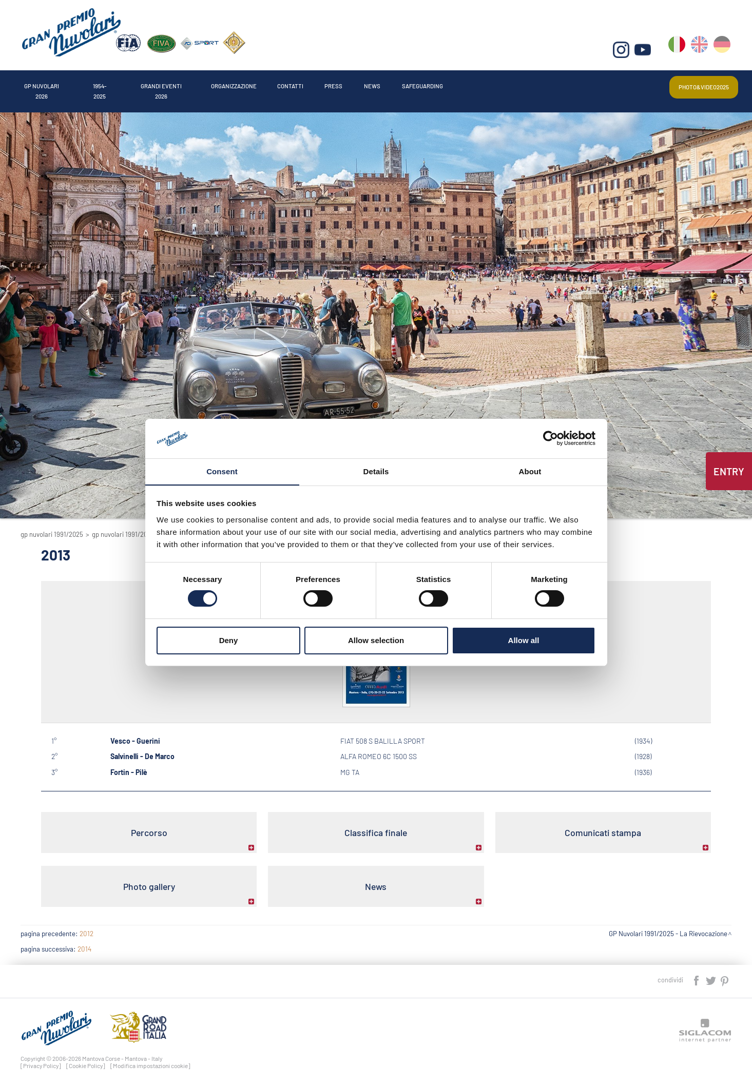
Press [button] (470, 84)
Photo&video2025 (692, 84)
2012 (86, 929)
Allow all (523, 640)
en (700, 51)
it (678, 51)
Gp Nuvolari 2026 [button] (57, 84)
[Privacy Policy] (41, 1060)
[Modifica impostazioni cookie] (150, 1060)
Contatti (410, 84)
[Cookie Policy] (85, 1060)
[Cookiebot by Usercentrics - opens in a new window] (550, 438)
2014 (84, 944)
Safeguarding (594, 84)
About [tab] (530, 471)
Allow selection (376, 640)
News (524, 84)
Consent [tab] (222, 471)
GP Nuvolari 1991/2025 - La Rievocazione (668, 929)
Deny (228, 640)
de (723, 51)
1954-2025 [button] (141, 84)
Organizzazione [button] (329, 84)
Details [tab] (376, 471)
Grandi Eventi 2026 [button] (227, 84)
